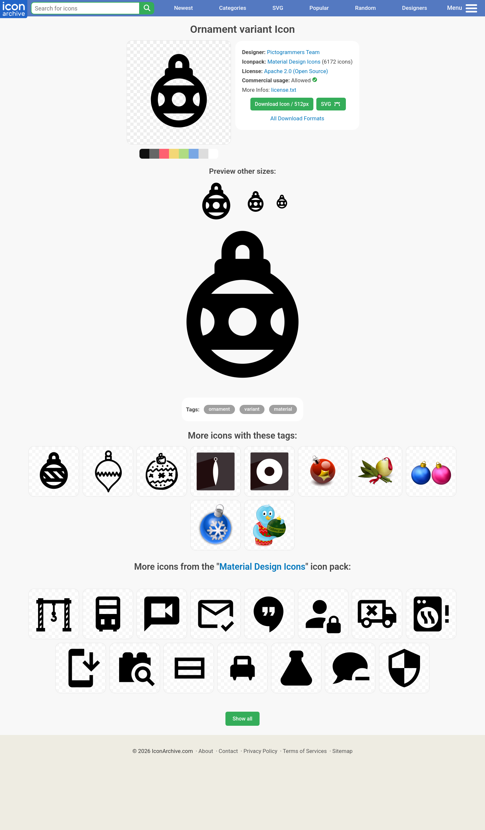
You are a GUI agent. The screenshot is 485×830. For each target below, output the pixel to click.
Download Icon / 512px (282, 104)
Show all (242, 719)
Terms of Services (305, 751)
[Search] (146, 8)
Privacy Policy (260, 751)
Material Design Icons (294, 61)
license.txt (283, 90)
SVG (277, 8)
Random (365, 8)
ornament (219, 409)
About (206, 751)
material (283, 409)
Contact (228, 751)
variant (252, 409)
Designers (414, 8)
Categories (232, 8)
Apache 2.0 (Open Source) (296, 71)
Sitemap (342, 751)
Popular (319, 8)
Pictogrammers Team (293, 52)
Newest (183, 8)
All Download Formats (297, 118)
